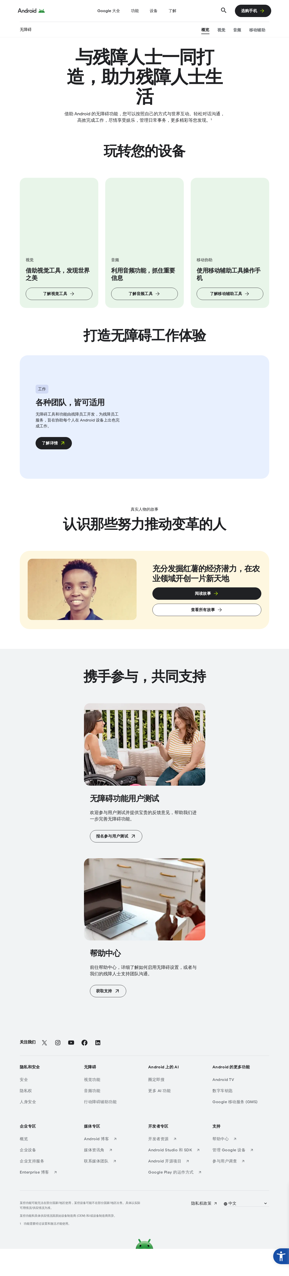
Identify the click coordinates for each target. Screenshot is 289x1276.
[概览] (205, 30)
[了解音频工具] (144, 302)
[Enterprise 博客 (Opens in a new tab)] (47, 1199)
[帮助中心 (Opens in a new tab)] (239, 1166)
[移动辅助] (257, 30)
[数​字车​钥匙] (239, 1118)
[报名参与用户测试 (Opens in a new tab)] (116, 863)
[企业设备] (47, 1177)
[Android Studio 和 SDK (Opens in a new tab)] (175, 1177)
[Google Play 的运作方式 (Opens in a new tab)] (175, 1199)
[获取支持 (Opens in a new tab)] (108, 1018)
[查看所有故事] (206, 637)
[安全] (47, 1107)
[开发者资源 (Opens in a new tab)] (175, 1166)
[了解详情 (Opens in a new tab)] (54, 461)
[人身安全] (47, 1129)
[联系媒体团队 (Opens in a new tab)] (111, 1188)
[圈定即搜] (175, 1107)
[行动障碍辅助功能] (111, 1129)
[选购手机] (253, 11)
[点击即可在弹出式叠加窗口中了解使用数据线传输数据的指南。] (206, 621)
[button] (245, 1231)
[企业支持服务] (47, 1188)
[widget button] (281, 1256)
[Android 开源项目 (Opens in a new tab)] (175, 1188)
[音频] (237, 30)
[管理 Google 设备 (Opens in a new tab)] (239, 1177)
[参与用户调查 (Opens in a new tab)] (239, 1188)
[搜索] (223, 11)
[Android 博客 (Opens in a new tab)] (111, 1166)
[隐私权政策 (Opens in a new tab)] (204, 1231)
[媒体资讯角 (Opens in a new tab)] (111, 1177)
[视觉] (221, 30)
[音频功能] (111, 1118)
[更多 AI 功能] (175, 1118)
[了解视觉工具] (59, 302)
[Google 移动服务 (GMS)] (239, 1129)
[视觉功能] (111, 1107)
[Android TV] (239, 1107)
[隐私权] (47, 1118)
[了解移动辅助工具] (230, 302)
